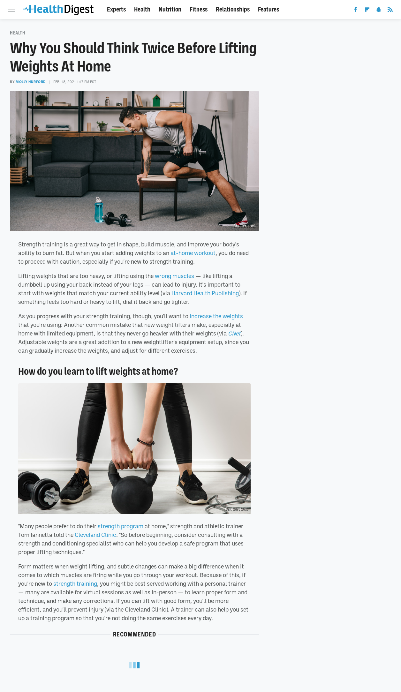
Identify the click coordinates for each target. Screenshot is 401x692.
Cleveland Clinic (95, 534)
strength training (75, 583)
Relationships (233, 9)
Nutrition (170, 9)
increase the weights (216, 316)
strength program (120, 526)
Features (268, 9)
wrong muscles (174, 275)
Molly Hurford (31, 81)
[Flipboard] (367, 11)
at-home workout (193, 252)
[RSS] (390, 11)
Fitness (199, 9)
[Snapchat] (378, 11)
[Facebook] (355, 11)
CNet (234, 333)
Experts (116, 9)
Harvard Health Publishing (205, 293)
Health (142, 9)
